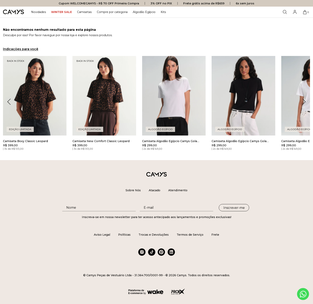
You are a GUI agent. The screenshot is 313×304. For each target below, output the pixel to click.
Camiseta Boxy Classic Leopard (25, 141)
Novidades (38, 12)
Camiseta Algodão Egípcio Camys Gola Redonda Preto (239, 141)
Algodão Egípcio (144, 12)
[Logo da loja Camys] (13, 12)
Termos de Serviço (190, 234)
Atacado (154, 190)
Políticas (124, 234)
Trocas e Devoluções (154, 234)
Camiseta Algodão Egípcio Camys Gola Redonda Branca (169, 141)
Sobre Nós (133, 190)
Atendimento (177, 190)
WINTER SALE (61, 12)
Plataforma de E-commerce (136, 292)
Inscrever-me (234, 208)
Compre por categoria (112, 12)
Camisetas (84, 12)
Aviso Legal (102, 234)
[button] (304, 102)
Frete (215, 234)
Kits (163, 12)
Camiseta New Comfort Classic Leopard (101, 141)
